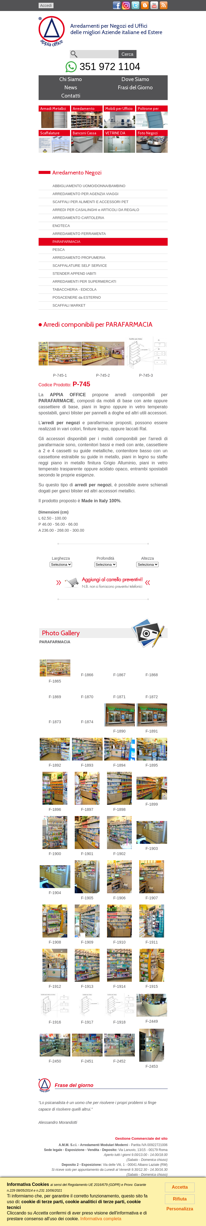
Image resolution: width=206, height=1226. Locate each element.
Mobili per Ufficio (119, 108)
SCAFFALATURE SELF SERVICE (80, 265)
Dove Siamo (135, 79)
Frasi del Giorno (135, 87)
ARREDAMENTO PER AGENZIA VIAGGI (86, 194)
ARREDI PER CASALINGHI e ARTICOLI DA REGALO (96, 210)
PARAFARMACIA (67, 242)
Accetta (180, 1187)
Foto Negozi (148, 133)
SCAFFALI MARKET (69, 305)
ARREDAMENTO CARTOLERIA (78, 218)
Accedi (46, 5)
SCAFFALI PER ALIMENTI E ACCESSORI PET (91, 202)
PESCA (59, 250)
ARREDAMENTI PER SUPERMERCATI (84, 281)
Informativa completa (100, 1218)
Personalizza (180, 1208)
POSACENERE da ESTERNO (77, 297)
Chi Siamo (70, 79)
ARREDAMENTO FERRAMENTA (79, 234)
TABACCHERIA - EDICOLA (75, 289)
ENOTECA (61, 226)
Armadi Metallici (53, 108)
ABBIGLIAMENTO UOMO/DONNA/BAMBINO (89, 186)
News (70, 87)
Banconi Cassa (84, 133)
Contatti (70, 96)
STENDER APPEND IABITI (74, 273)
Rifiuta (180, 1199)
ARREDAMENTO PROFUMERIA (79, 258)
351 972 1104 (103, 66)
